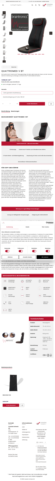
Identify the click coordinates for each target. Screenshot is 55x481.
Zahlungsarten (26, 432)
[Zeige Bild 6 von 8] (36, 54)
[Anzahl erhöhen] (17, 103)
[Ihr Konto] (35, 5)
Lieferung (24, 440)
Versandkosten (38, 474)
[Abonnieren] (45, 442)
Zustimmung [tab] (9, 227)
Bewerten (13, 67)
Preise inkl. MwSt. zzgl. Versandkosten (10, 81)
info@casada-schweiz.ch (12, 442)
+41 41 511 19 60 (15, 436)
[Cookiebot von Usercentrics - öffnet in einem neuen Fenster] (47, 223)
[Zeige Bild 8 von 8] (43, 54)
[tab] (5, 111)
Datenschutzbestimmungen (45, 447)
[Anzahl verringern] (2, 103)
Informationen (27, 423)
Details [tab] (27, 227)
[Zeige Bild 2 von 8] (22, 54)
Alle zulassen (45, 257)
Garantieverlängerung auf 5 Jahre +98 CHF (13, 97)
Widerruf (24, 429)
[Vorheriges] (10, 33)
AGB (23, 427)
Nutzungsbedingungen (41, 461)
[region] (27, 37)
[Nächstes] (50, 33)
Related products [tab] (6, 367)
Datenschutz (25, 437)
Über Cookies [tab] (45, 227)
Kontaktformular (13, 456)
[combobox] (20, 5)
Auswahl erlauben (27, 257)
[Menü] (3, 5)
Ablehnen (10, 257)
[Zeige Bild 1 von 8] (19, 54)
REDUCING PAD (7, 395)
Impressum (25, 434)
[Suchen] (32, 5)
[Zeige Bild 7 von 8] (39, 54)
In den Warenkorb (32, 104)
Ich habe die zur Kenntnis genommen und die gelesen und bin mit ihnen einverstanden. (45, 449)
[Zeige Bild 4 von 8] (29, 54)
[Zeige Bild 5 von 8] (32, 54)
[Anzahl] (10, 103)
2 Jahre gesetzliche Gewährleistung (12, 93)
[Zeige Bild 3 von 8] (26, 54)
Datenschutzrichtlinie (40, 459)
